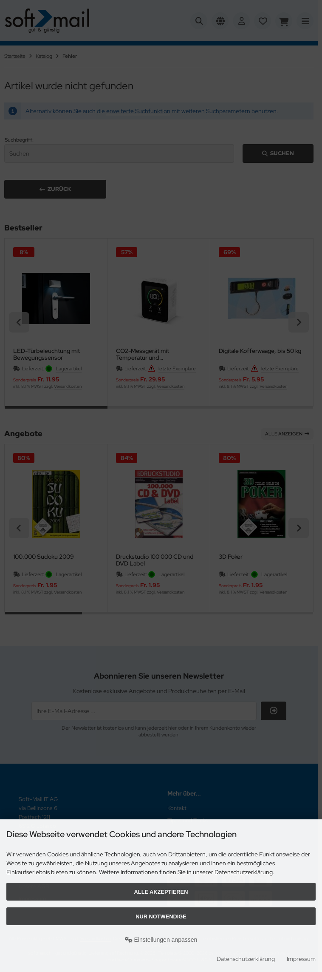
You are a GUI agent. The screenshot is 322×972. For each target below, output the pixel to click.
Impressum (301, 959)
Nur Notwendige (161, 916)
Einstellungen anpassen (161, 939)
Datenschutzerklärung (246, 959)
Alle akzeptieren (161, 892)
